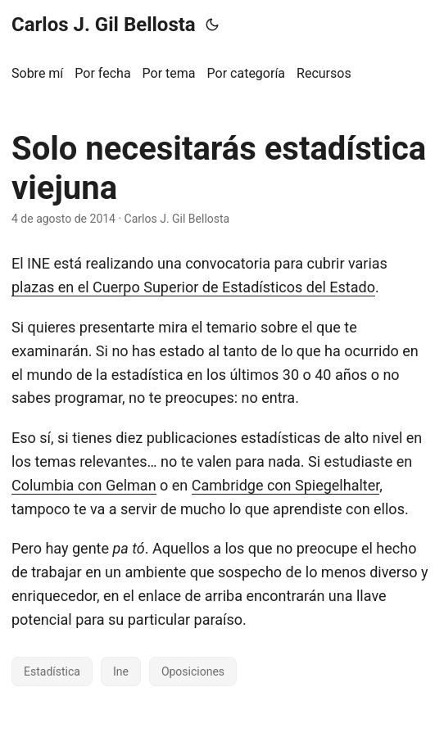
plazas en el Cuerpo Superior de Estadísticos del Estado (193, 287)
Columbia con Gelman (83, 485)
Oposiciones (192, 671)
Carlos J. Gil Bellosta (103, 24)
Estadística (52, 671)
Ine (121, 671)
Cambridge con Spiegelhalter (286, 485)
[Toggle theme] (212, 24)
